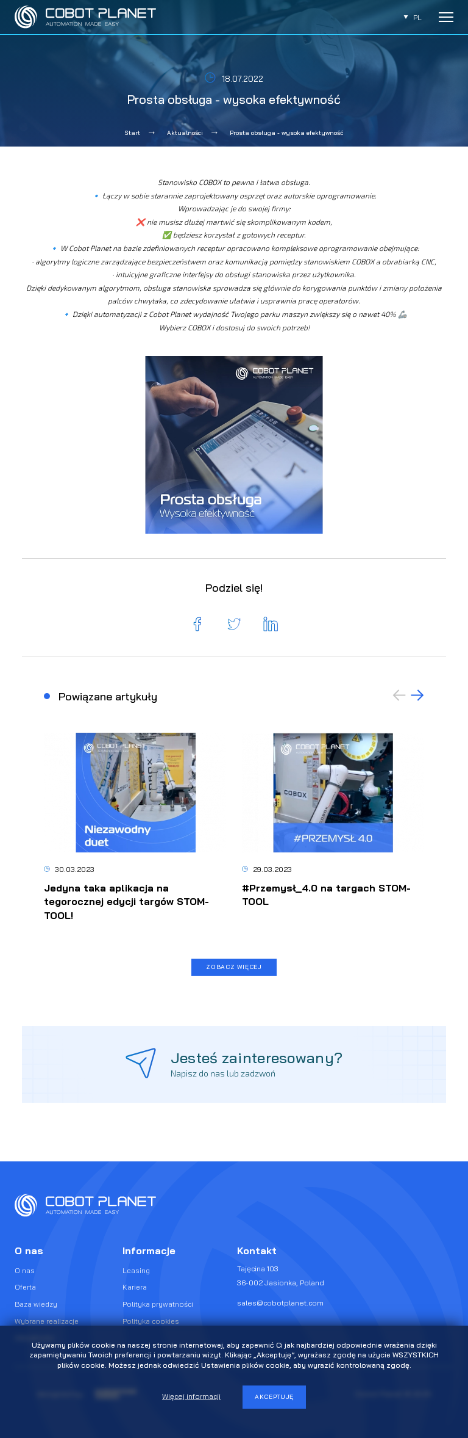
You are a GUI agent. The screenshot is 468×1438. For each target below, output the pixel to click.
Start (132, 133)
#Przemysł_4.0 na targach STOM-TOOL (326, 894)
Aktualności (185, 133)
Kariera (134, 1287)
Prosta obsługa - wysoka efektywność (286, 133)
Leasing (136, 1270)
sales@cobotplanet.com (280, 1302)
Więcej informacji (191, 1396)
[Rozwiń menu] (446, 17)
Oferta (25, 1287)
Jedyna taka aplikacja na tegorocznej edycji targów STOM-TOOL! (126, 901)
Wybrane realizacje (47, 1321)
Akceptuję (274, 1397)
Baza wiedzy (36, 1304)
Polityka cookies (150, 1321)
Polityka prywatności (157, 1304)
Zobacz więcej (233, 967)
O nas (25, 1270)
